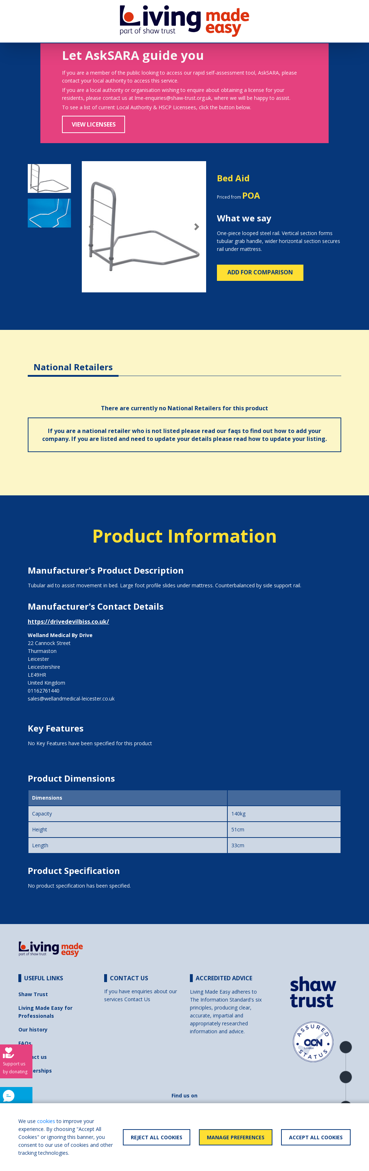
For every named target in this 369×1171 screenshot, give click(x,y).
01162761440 (43, 690)
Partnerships (35, 1070)
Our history (33, 1029)
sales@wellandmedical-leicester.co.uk (71, 698)
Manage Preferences (235, 1137)
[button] (91, 227)
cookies (46, 1121)
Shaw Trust (33, 994)
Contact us (32, 1056)
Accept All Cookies (316, 1137)
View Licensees (94, 124)
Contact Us (137, 999)
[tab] (73, 361)
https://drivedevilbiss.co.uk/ (68, 622)
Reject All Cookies (156, 1137)
